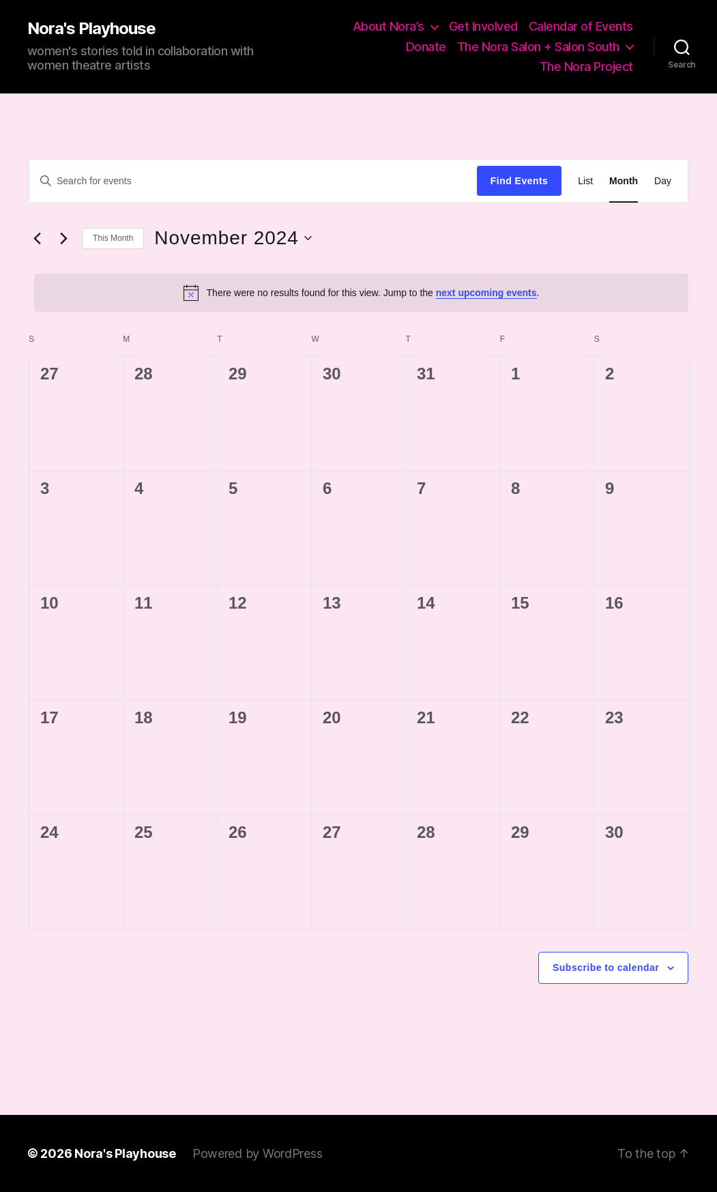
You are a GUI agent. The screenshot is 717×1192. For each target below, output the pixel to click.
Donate (426, 47)
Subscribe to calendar (606, 967)
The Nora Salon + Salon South (538, 47)
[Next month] (63, 238)
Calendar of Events (581, 26)
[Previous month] (37, 238)
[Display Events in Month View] (623, 181)
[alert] (361, 293)
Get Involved (483, 26)
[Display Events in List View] (585, 181)
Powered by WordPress (257, 1153)
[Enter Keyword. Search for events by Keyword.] (253, 181)
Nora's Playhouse (91, 28)
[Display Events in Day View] (662, 181)
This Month (113, 238)
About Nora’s (388, 26)
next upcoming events (486, 292)
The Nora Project (586, 66)
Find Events (519, 180)
